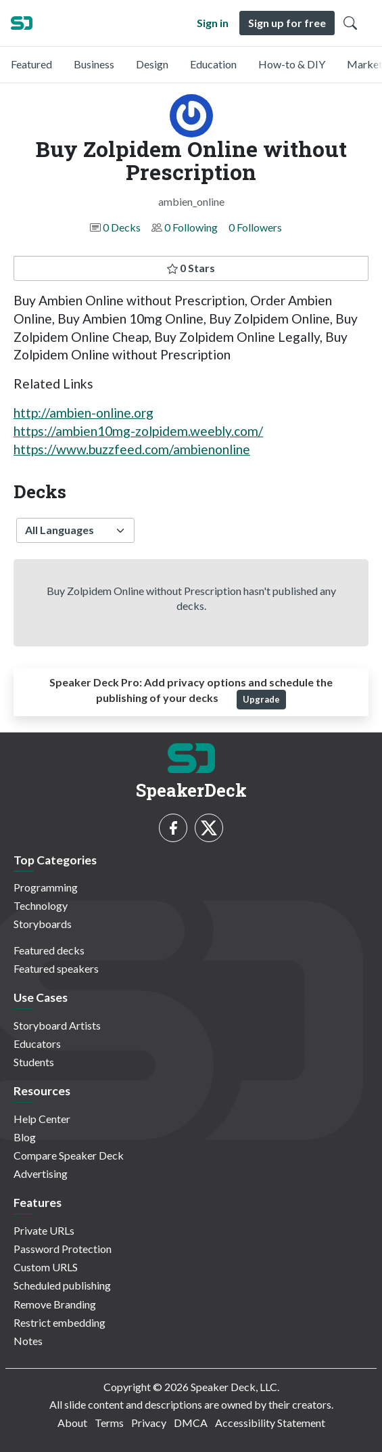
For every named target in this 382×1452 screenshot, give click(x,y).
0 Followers (255, 227)
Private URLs (44, 1230)
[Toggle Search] (350, 23)
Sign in (213, 22)
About (72, 1422)
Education (213, 64)
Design (152, 64)
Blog (25, 1136)
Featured (31, 64)
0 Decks (122, 227)
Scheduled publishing (62, 1285)
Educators (37, 1043)
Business (94, 64)
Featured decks (49, 950)
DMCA (191, 1422)
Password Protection (63, 1248)
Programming (46, 887)
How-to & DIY (291, 64)
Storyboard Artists (57, 1025)
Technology (41, 905)
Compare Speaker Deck (69, 1155)
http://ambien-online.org (83, 412)
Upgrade (261, 699)
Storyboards (43, 923)
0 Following (191, 227)
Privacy (148, 1422)
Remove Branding (55, 1304)
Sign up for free (287, 22)
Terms (109, 1422)
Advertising (41, 1173)
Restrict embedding (59, 1322)
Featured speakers (56, 968)
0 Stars (191, 267)
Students (34, 1061)
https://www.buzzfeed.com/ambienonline (132, 449)
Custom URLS (46, 1266)
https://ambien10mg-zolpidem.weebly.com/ (138, 431)
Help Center (42, 1118)
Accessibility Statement (270, 1422)
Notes (28, 1340)
